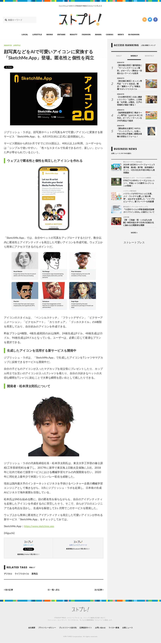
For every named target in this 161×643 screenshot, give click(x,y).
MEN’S (121, 34)
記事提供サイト (86, 627)
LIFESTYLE (37, 34)
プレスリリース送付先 (65, 627)
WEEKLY (134, 56)
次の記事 (98, 589)
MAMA (98, 34)
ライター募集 (119, 627)
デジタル (8, 573)
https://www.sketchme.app (40, 526)
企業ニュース (135, 627)
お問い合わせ (103, 627)
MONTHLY (149, 56)
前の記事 (9, 589)
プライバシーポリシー (41, 627)
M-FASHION (133, 34)
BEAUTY (73, 34)
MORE (134, 231)
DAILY (119, 56)
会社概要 (24, 627)
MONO (49, 34)
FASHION (86, 34)
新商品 (35, 573)
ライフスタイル (22, 573)
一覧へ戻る (53, 589)
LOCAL (25, 34)
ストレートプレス (134, 240)
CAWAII (109, 34)
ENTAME (61, 34)
